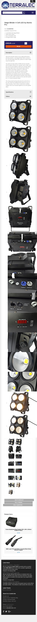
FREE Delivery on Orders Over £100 (11, 572)
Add (18, 46)
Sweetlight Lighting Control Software (11, 581)
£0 (33, 1)
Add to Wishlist (19, 500)
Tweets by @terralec (6, 590)
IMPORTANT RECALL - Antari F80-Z (11, 565)
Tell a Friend (18, 502)
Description (18, 52)
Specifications (18, 92)
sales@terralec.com (11, 608)
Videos (18, 96)
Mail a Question (17, 505)
